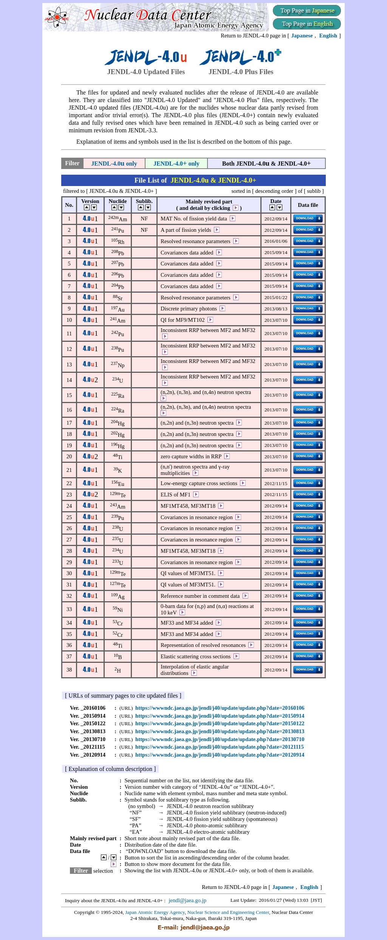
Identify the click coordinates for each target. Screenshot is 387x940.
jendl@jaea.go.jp (187, 900)
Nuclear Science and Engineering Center (228, 912)
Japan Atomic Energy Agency (155, 912)
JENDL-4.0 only (114, 163)
